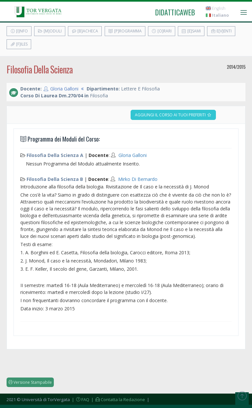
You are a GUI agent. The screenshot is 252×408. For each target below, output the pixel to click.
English (215, 8)
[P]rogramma (125, 31)
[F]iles (19, 44)
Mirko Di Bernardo (138, 179)
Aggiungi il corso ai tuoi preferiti (173, 115)
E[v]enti (221, 31)
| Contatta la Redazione (117, 399)
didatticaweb (175, 12)
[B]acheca (85, 31)
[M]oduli (50, 31)
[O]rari (162, 31)
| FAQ (80, 399)
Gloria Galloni (64, 89)
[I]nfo (19, 31)
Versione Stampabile (30, 382)
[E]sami (191, 31)
